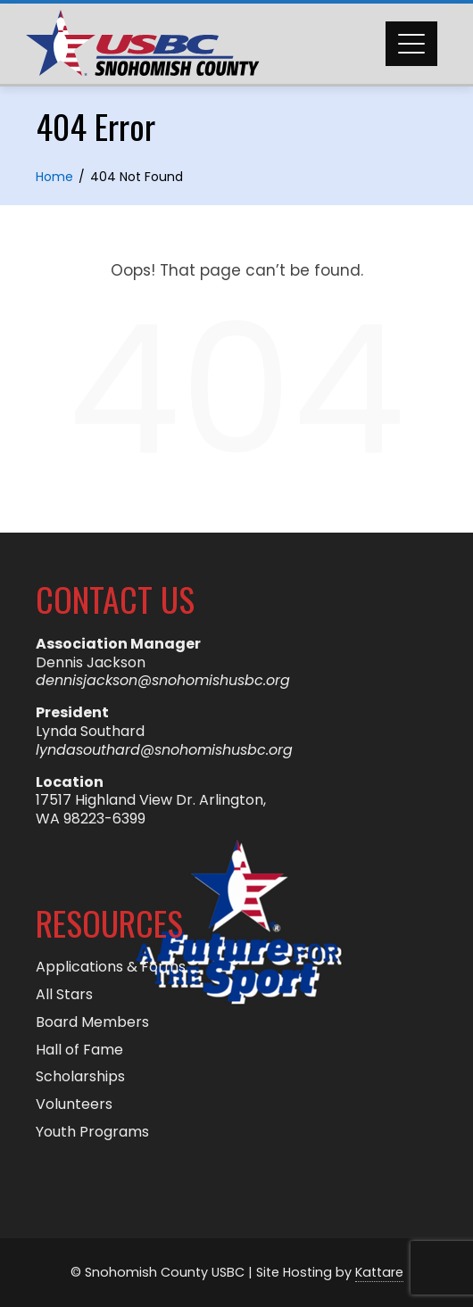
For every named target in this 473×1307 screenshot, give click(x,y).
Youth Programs (92, 1132)
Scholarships (80, 1077)
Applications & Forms (111, 967)
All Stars (64, 995)
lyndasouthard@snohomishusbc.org (164, 750)
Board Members (92, 1022)
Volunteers (74, 1105)
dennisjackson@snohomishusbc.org (163, 680)
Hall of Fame (79, 1050)
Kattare (379, 1272)
